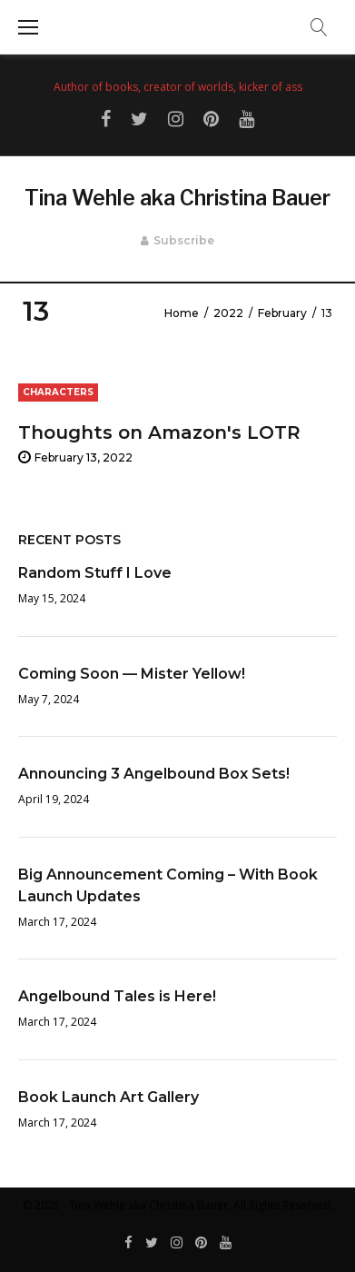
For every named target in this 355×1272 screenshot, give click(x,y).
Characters (58, 392)
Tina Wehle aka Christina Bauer (177, 198)
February (282, 313)
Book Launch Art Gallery (108, 1097)
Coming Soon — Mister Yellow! (131, 673)
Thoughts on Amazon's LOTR (159, 432)
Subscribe (183, 240)
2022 (228, 313)
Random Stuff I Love (95, 572)
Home (181, 313)
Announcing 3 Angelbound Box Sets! (154, 773)
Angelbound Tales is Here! (117, 996)
